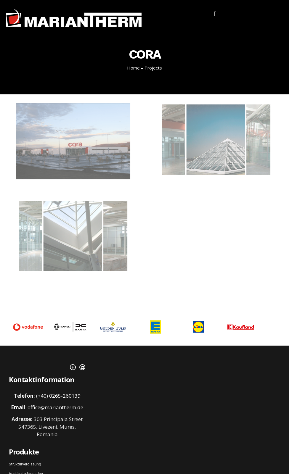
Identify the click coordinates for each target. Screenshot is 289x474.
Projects (153, 68)
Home (133, 68)
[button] (215, 14)
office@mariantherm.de (55, 407)
